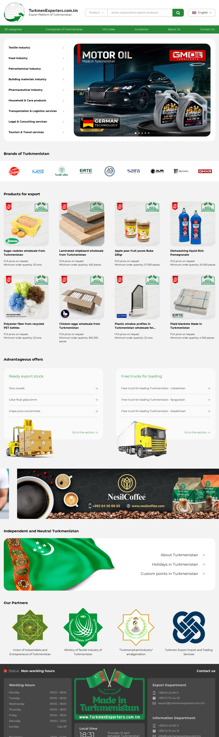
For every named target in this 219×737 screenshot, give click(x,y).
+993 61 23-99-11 (165, 693)
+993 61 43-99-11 (166, 725)
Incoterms (141, 29)
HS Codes (108, 29)
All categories (15, 29)
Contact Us (207, 29)
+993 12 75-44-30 (166, 698)
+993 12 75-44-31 (166, 731)
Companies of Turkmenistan (64, 29)
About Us (174, 29)
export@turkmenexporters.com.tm (179, 703)
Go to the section (83, 432)
